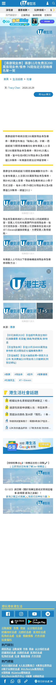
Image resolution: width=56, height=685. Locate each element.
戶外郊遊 (40, 635)
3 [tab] (27, 25)
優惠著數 (22, 10)
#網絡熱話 (38, 676)
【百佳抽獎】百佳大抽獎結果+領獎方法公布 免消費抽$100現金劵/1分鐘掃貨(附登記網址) (27, 359)
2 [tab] (24, 25)
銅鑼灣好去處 (9, 632)
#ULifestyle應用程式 (32, 669)
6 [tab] (36, 25)
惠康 (12, 327)
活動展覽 (6, 628)
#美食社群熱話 (44, 665)
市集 (16, 628)
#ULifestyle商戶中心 (12, 676)
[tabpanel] (28, 21)
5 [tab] (33, 25)
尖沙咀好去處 (34, 628)
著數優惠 (42, 374)
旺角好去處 (7, 635)
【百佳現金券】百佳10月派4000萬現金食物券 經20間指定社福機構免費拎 (26, 348)
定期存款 (48, 15)
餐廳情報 (28, 635)
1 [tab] (21, 25)
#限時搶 (5, 672)
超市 (30, 374)
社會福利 (6, 639)
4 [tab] (30, 25)
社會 (29, 79)
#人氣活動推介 (27, 665)
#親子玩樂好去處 (10, 669)
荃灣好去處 (39, 632)
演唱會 (9, 10)
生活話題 (18, 79)
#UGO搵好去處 (9, 665)
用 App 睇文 (45, 94)
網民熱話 (6, 649)
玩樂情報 (39, 10)
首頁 (6, 79)
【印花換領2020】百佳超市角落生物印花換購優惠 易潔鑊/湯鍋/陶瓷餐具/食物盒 (26, 338)
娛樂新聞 (37, 15)
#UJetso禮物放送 (20, 672)
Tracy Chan (14, 87)
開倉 (22, 628)
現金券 (19, 374)
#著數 (29, 676)
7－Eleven (25, 380)
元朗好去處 (25, 632)
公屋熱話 (25, 15)
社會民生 (10, 380)
